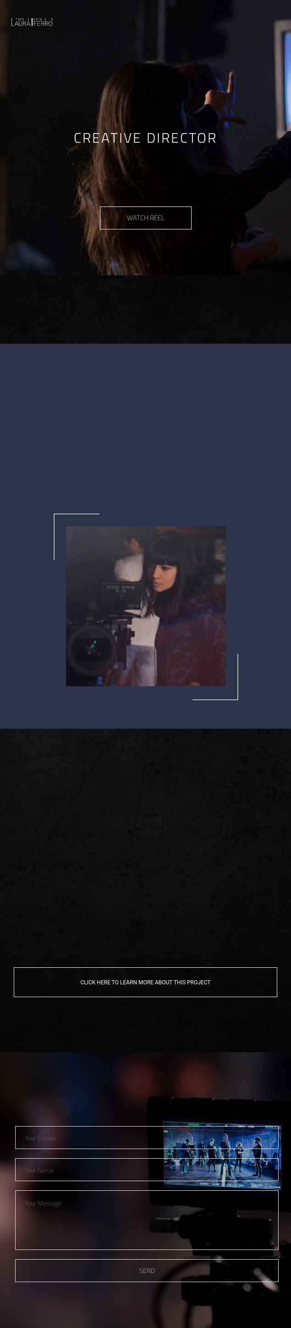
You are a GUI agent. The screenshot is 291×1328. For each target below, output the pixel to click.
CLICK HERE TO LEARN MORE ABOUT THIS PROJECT (146, 982)
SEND (147, 1270)
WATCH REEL (146, 217)
